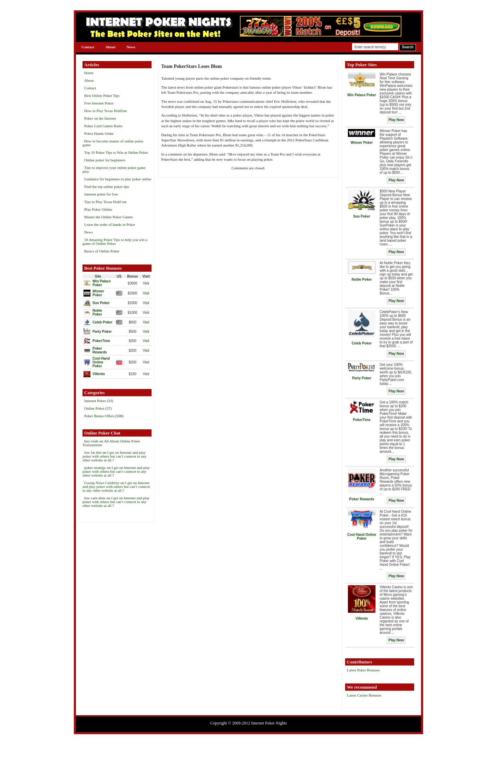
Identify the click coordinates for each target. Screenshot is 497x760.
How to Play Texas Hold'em (105, 111)
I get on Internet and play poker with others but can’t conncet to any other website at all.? (114, 456)
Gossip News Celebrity (101, 483)
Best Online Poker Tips (101, 95)
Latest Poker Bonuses (363, 670)
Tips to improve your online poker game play (113, 169)
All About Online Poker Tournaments (111, 443)
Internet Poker (95, 401)
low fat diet (92, 452)
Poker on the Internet (100, 118)
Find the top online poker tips (106, 186)
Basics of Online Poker (101, 251)
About (110, 47)
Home (89, 73)
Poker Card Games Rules (103, 126)
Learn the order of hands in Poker (109, 224)
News (131, 47)
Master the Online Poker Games (108, 217)
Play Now (396, 120)
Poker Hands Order (99, 133)
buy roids (91, 441)
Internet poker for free (101, 194)
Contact (87, 47)
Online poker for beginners (104, 160)
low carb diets (95, 498)
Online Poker (94, 408)
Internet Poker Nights (269, 723)
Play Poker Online (98, 209)
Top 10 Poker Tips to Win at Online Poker (116, 152)
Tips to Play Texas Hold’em (105, 202)
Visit (146, 283)
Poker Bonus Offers (99, 416)
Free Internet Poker (99, 103)
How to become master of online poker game (113, 143)
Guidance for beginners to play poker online (117, 179)
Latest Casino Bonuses (364, 695)
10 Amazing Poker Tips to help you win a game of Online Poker (114, 242)
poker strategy (95, 468)
